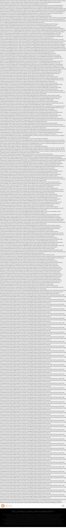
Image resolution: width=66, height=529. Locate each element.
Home (4, 514)
